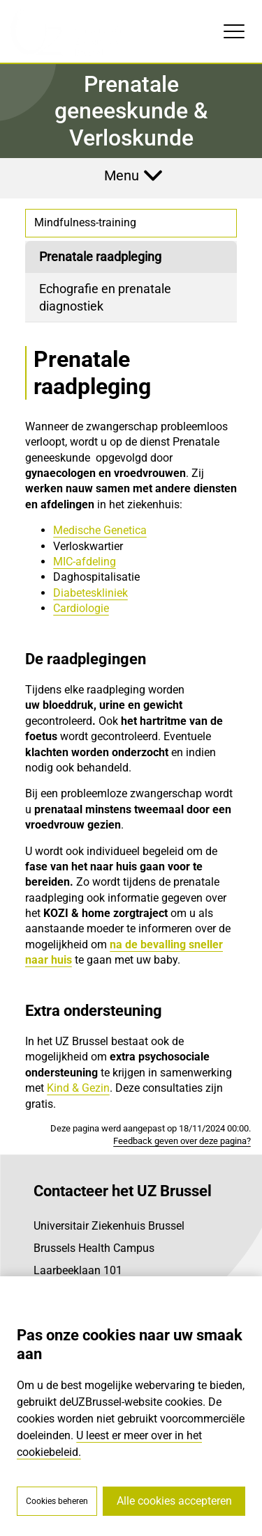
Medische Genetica (100, 530)
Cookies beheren (57, 1501)
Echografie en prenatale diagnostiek (105, 297)
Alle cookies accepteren (174, 1500)
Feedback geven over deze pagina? (182, 1141)
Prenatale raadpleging (100, 256)
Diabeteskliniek (90, 592)
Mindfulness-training (85, 222)
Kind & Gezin (78, 1088)
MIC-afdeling (84, 561)
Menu (121, 175)
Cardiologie (81, 608)
